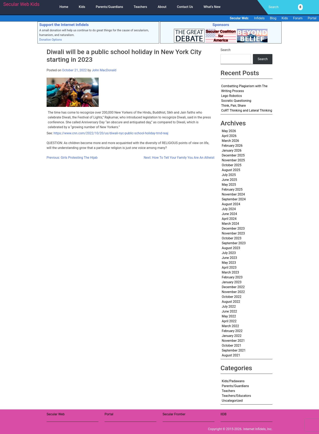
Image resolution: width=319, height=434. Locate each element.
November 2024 (233, 194)
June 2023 (229, 258)
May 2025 (229, 185)
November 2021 (233, 341)
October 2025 (231, 165)
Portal (312, 18)
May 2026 (229, 131)
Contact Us (185, 7)
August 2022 (231, 302)
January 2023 (231, 282)
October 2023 (231, 238)
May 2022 (229, 316)
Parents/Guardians (109, 7)
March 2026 (230, 141)
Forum (298, 18)
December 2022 (233, 287)
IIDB (223, 414)
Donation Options (50, 39)
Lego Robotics (231, 96)
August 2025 (231, 170)
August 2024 (231, 204)
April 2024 (229, 219)
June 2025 (229, 180)
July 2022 (229, 306)
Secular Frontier (174, 414)
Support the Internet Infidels (64, 24)
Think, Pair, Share (233, 105)
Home (63, 7)
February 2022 (232, 331)
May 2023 (229, 263)
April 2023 (229, 267)
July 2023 (229, 253)
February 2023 (232, 277)
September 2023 (234, 243)
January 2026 (231, 150)
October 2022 (231, 297)
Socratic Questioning (236, 101)
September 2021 (234, 350)
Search (226, 50)
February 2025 (232, 189)
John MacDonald (104, 70)
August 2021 (231, 355)
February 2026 (232, 146)
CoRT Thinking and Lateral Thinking (246, 110)
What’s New (212, 7)
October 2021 (231, 345)
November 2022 (233, 292)
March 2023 (230, 272)
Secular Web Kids (21, 4)
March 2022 (230, 326)
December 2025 (233, 155)
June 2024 (229, 214)
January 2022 (231, 336)
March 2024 (230, 224)
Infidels (259, 18)
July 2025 (229, 175)
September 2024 (234, 199)
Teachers (140, 7)
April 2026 (229, 136)
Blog (273, 18)
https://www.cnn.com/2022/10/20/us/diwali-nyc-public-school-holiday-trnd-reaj (111, 133)
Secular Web (56, 414)
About (162, 7)
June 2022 (229, 311)
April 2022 (229, 321)
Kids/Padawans (233, 381)
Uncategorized (232, 401)
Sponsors (220, 24)
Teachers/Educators (236, 396)
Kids (82, 7)
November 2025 (233, 160)
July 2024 (229, 209)
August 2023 (231, 248)
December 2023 (233, 228)
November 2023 (233, 233)
